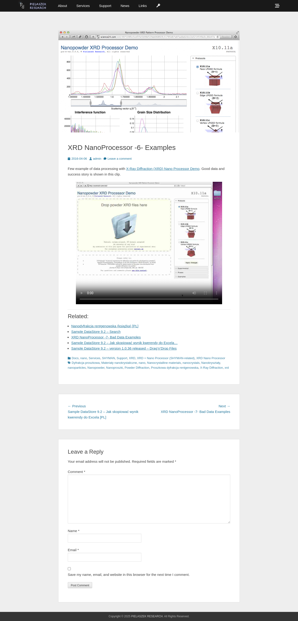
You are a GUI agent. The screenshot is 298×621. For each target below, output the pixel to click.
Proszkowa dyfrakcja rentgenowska (175, 367)
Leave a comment (120, 158)
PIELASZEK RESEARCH (147, 616)
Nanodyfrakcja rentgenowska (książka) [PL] (104, 326)
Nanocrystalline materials (164, 362)
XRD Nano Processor (210, 358)
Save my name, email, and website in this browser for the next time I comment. (129, 575)
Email (73, 550)
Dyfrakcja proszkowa (86, 362)
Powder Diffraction (137, 367)
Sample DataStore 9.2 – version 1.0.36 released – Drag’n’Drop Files (124, 348)
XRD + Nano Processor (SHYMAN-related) (165, 358)
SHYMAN (108, 358)
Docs (75, 358)
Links (143, 6)
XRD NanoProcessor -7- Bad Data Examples (106, 337)
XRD (132, 358)
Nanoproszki (114, 367)
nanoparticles (77, 367)
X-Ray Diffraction (211, 367)
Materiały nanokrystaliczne (119, 362)
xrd (227, 367)
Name (73, 531)
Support (105, 6)
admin (97, 158)
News (125, 6)
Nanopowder (96, 367)
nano (83, 358)
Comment (76, 472)
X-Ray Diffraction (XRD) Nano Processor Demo (163, 169)
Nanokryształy (210, 362)
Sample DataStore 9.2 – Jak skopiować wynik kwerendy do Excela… (124, 343)
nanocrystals (191, 362)
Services (83, 6)
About (62, 6)
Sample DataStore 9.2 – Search (96, 332)
